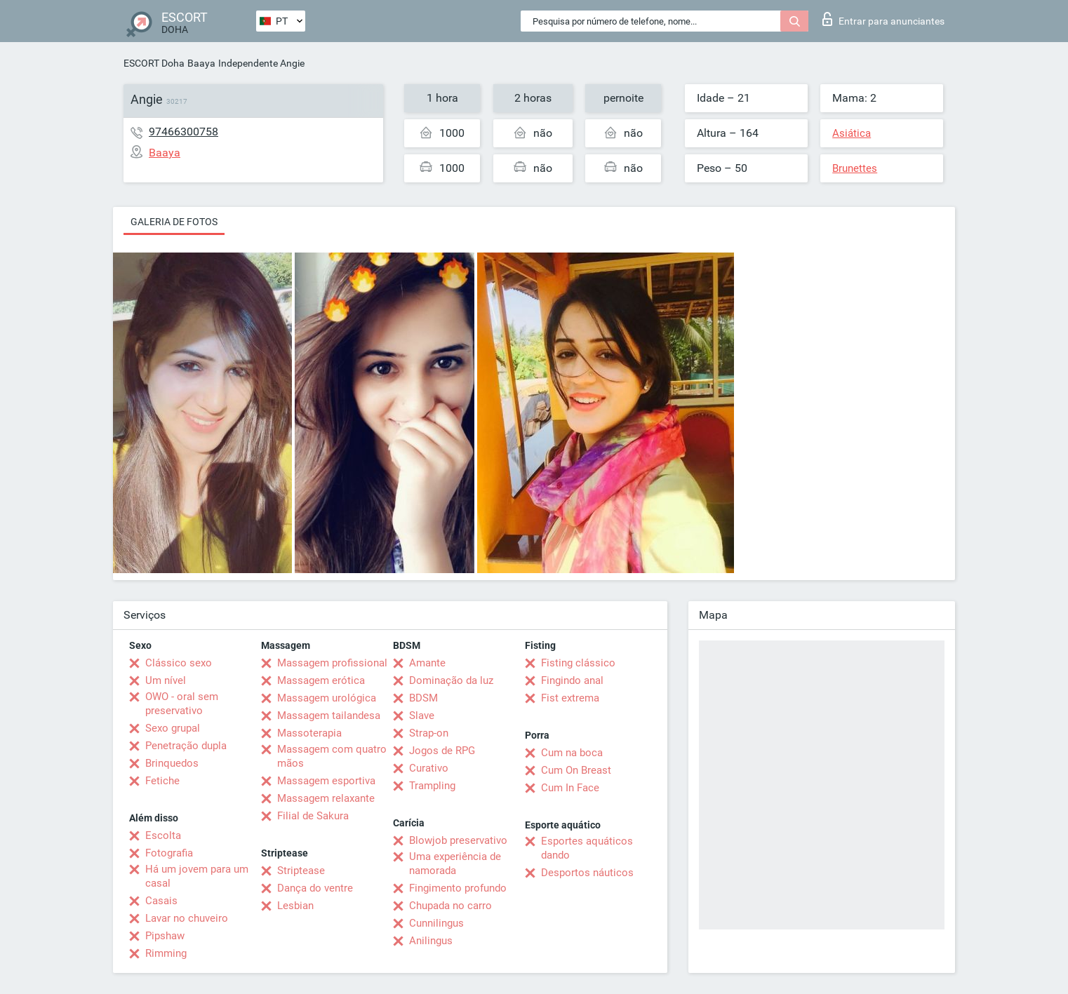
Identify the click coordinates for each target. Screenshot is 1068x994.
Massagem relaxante (326, 798)
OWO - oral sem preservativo (181, 703)
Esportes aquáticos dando (587, 848)
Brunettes (854, 168)
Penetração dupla (186, 745)
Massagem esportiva (326, 780)
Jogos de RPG (442, 750)
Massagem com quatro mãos (332, 756)
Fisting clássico (578, 663)
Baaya (201, 63)
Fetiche (162, 780)
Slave (421, 715)
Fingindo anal (572, 680)
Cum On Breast (576, 770)
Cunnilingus (436, 923)
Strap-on (428, 733)
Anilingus (431, 940)
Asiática (851, 133)
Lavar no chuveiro (186, 918)
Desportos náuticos (587, 872)
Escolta (163, 835)
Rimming (166, 953)
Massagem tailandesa (328, 715)
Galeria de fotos (174, 221)
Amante (427, 663)
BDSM (423, 698)
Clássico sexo (178, 663)
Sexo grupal (172, 728)
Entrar (883, 19)
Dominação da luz (451, 680)
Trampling (432, 785)
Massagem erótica (321, 680)
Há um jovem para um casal (196, 876)
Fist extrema (570, 698)
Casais (161, 900)
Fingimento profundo (458, 888)
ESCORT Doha (154, 63)
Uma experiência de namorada (455, 863)
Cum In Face (570, 787)
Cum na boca (572, 752)
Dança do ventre (315, 888)
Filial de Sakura (313, 816)
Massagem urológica (326, 698)
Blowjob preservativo (458, 840)
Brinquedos (172, 763)
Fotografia (169, 853)
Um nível (165, 680)
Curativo (428, 768)
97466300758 (183, 131)
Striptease (301, 870)
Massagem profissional (332, 663)
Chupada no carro (450, 905)
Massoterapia (309, 733)
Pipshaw (165, 935)
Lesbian (295, 905)
